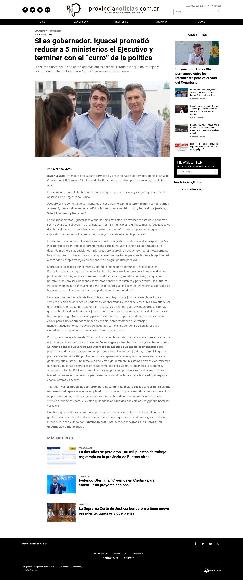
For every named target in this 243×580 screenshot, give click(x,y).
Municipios (161, 22)
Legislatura (121, 22)
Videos (201, 22)
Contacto (129, 557)
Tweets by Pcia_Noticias (188, 182)
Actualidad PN (81, 22)
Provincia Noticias (191, 189)
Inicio (42, 22)
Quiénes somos (110, 557)
